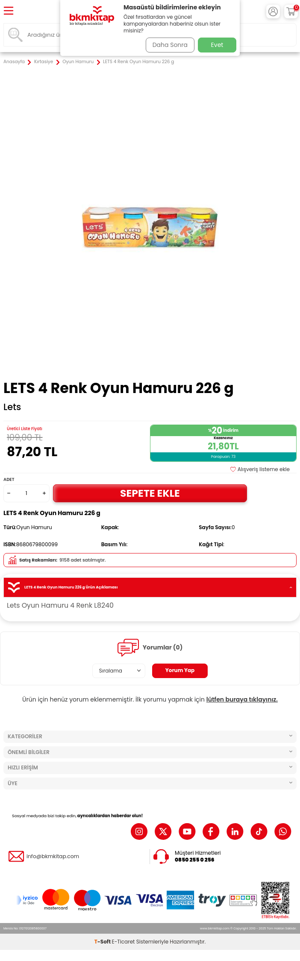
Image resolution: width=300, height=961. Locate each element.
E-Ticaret (123, 941)
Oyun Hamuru (78, 62)
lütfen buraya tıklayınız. (242, 699)
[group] (150, 223)
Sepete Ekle (150, 493)
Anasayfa (14, 62)
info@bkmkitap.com (52, 856)
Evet (217, 45)
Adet (8, 479)
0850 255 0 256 (195, 859)
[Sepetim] (291, 11)
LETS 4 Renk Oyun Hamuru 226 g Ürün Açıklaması (150, 587)
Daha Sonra (170, 45)
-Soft (103, 941)
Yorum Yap (180, 670)
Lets (12, 407)
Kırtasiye (43, 62)
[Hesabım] (273, 11)
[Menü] (8, 11)
